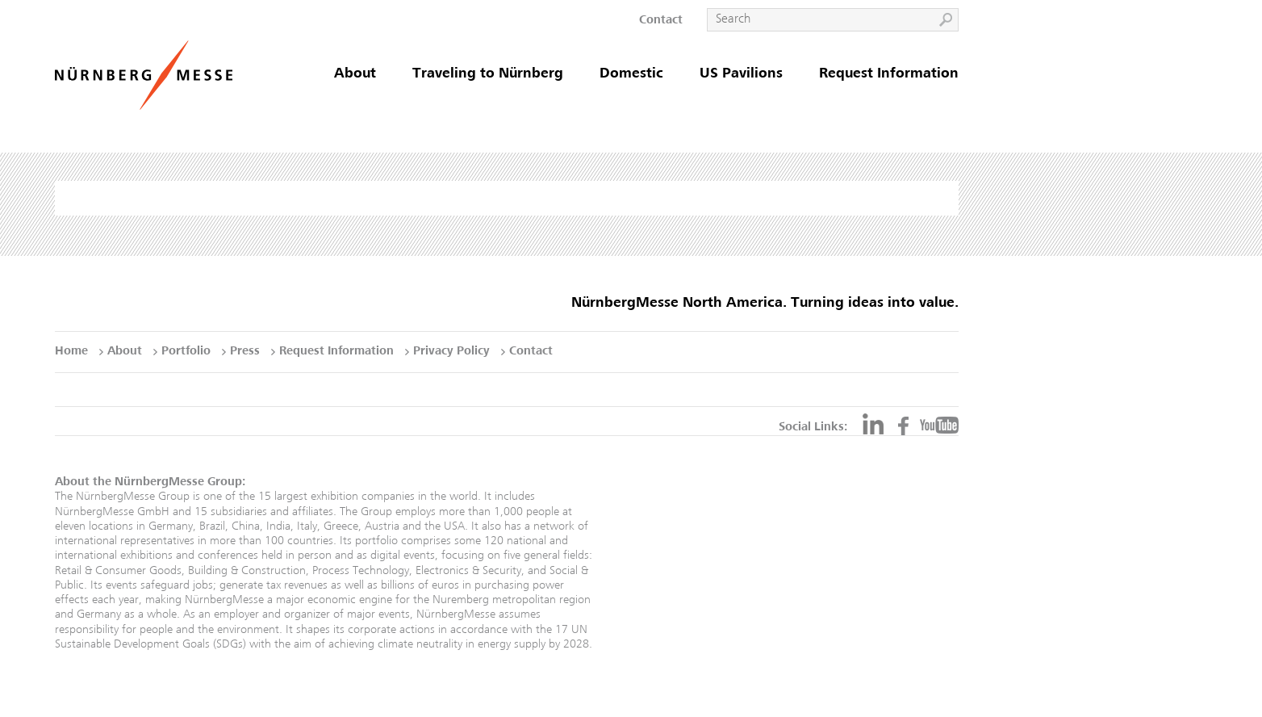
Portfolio (186, 352)
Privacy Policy (451, 352)
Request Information (889, 74)
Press (245, 352)
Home (71, 352)
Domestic (631, 74)
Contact (661, 21)
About (355, 74)
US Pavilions (741, 74)
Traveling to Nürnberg (487, 74)
